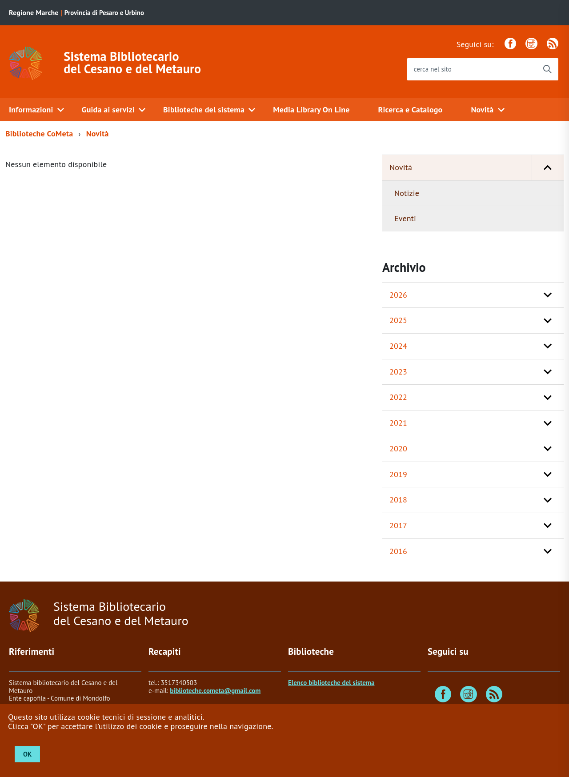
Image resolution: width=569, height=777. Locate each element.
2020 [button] (398, 448)
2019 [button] (398, 474)
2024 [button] (398, 346)
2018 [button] (398, 499)
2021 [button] (398, 423)
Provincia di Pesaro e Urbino (104, 12)
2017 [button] (398, 525)
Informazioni (31, 109)
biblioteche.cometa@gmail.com (215, 690)
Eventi (405, 218)
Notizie (406, 193)
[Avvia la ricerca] (547, 69)
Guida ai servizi (108, 109)
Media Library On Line (311, 109)
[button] (548, 167)
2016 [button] (398, 551)
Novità (482, 109)
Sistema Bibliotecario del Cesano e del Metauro (132, 62)
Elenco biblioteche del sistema (331, 682)
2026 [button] (398, 295)
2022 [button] (398, 397)
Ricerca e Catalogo (410, 109)
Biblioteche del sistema (203, 109)
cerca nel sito (433, 69)
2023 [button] (398, 372)
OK (27, 754)
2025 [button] (398, 320)
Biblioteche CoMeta (39, 133)
